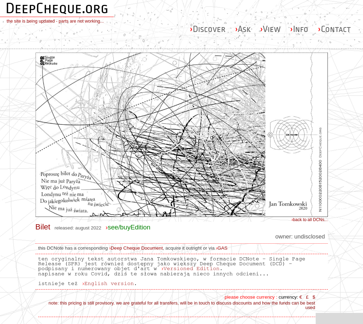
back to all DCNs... (310, 219)
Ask (243, 29)
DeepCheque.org (57, 8)
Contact (334, 29)
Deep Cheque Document (137, 248)
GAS (223, 248)
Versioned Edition (192, 268)
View (270, 29)
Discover (208, 29)
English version (109, 283)
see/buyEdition (127, 227)
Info (299, 29)
